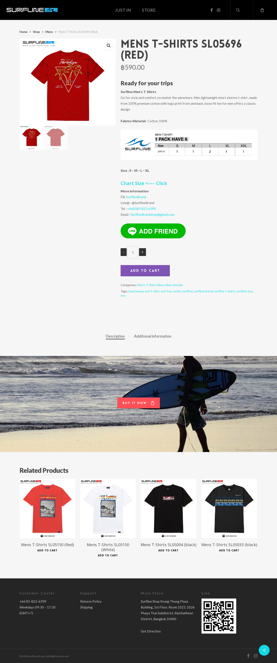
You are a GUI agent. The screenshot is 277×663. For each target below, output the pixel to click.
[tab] (115, 336)
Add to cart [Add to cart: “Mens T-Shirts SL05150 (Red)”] (47, 550)
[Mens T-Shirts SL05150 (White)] (108, 508)
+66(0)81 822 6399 (141, 209)
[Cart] (261, 10)
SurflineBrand (136, 197)
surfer (177, 291)
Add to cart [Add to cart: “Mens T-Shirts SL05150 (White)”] (108, 555)
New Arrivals (174, 285)
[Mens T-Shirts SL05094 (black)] (168, 508)
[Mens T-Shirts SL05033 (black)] (229, 508)
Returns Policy (91, 601)
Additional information (152, 336)
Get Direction (151, 631)
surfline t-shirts (224, 291)
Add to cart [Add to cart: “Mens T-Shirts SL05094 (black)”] (168, 550)
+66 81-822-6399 (33, 601)
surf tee (166, 291)
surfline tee (244, 291)
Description (115, 336)
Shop (36, 32)
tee (123, 295)
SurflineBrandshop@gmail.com (152, 214)
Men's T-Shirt (146, 285)
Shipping (86, 607)
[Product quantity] (132, 252)
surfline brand (203, 291)
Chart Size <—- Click (144, 183)
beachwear (136, 291)
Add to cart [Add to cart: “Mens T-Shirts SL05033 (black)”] (229, 550)
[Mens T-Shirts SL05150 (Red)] (47, 508)
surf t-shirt (152, 291)
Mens (49, 32)
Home (23, 32)
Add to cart (145, 270)
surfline (187, 291)
